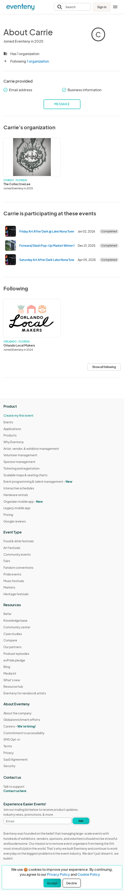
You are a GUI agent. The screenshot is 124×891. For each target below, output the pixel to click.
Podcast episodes (16, 653)
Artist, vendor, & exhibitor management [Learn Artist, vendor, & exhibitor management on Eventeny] (31, 448)
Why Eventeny (13, 442)
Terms (7, 746)
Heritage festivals (16, 594)
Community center (16, 627)
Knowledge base (15, 620)
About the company (17, 713)
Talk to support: (24, 789)
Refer (7, 614)
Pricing (8, 514)
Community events (17, 554)
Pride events (12, 574)
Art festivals (11, 548)
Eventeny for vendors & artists (24, 693)
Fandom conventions (18, 567)
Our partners (12, 647)
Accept (52, 883)
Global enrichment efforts (21, 719)
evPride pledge (14, 660)
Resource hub (13, 686)
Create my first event (18, 415)
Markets (9, 587)
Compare (10, 640)
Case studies (12, 634)
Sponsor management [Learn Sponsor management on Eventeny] (19, 462)
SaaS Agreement (15, 759)
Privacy (8, 753)
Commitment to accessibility (24, 733)
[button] (72, 7)
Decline (71, 883)
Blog (6, 667)
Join (80, 821)
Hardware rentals (15, 495)
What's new (11, 680)
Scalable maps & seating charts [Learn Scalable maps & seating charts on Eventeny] (25, 475)
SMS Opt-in (11, 739)
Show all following (104, 367)
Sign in (101, 7)
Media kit (9, 673)
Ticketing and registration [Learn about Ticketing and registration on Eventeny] (21, 468)
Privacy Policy (58, 874)
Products (10, 435)
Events (8, 422)
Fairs (6, 561)
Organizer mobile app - (23, 501)
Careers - (19, 726)
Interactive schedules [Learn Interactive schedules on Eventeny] (18, 488)
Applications (12, 429)
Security (9, 766)
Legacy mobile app (16, 508)
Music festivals (13, 581)
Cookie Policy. (89, 874)
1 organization (38, 61)
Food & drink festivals (18, 541)
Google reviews (14, 521)
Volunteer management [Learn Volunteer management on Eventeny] (20, 455)
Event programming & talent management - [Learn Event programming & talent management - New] (37, 481)
